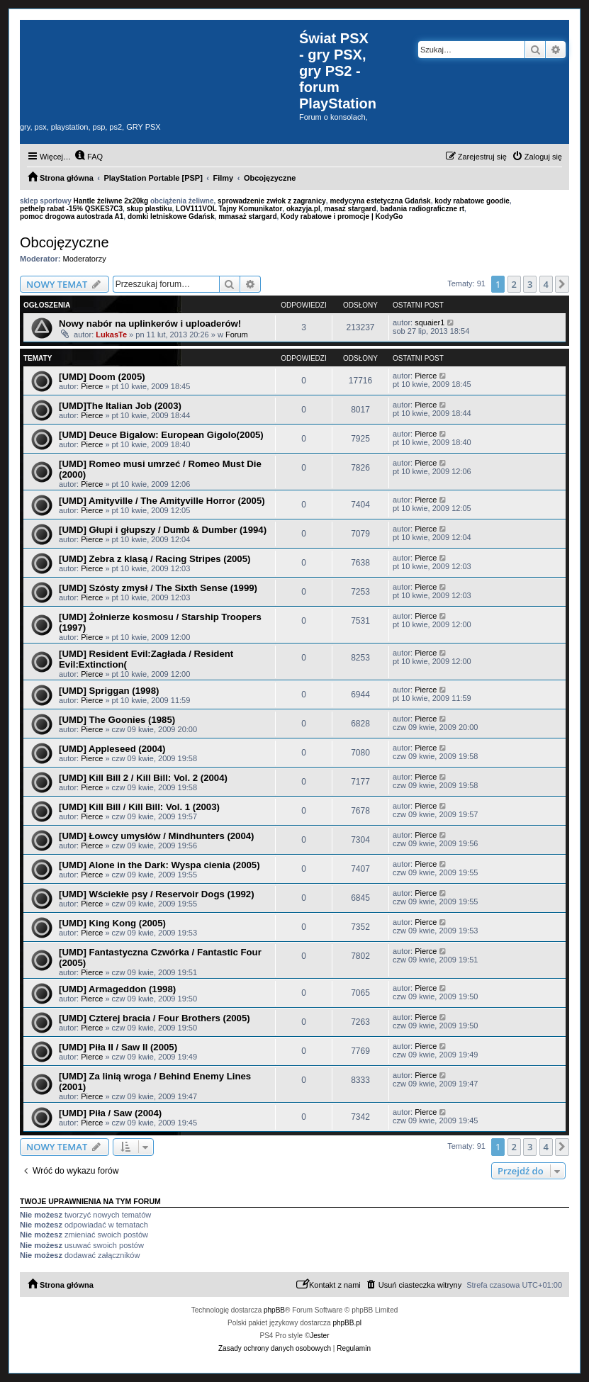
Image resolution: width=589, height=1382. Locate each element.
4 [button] (546, 284)
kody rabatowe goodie (472, 201)
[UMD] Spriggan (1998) (109, 690)
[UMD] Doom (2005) (102, 376)
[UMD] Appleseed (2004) (112, 748)
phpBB (274, 1310)
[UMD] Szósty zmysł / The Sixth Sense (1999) (158, 588)
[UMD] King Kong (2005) (112, 923)
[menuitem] (88, 156)
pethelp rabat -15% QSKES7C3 (71, 209)
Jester (319, 1335)
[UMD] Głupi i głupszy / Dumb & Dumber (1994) (163, 529)
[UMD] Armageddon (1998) (117, 989)
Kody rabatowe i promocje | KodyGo (342, 216)
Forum (236, 334)
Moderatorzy (84, 258)
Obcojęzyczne (64, 242)
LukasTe (111, 334)
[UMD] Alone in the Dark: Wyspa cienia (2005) (159, 865)
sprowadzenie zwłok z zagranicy (272, 201)
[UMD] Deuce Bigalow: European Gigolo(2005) (161, 434)
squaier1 (429, 322)
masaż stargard (350, 209)
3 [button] (529, 284)
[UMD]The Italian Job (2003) (120, 405)
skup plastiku (149, 209)
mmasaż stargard (247, 216)
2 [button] (514, 284)
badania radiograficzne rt (422, 209)
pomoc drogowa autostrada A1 (71, 216)
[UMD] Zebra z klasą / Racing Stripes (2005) (154, 559)
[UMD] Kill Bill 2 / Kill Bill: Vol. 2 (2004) (143, 778)
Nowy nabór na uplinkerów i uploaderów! (150, 323)
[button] (562, 284)
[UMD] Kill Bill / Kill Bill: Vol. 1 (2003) (139, 807)
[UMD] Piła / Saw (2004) (110, 1113)
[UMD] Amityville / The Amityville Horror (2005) (162, 500)
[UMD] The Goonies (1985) (117, 719)
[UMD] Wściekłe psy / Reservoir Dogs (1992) (156, 894)
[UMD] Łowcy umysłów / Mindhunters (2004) (156, 836)
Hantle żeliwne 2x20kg (111, 201)
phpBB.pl (346, 1323)
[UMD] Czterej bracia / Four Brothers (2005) (154, 1018)
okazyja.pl (303, 209)
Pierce (92, 386)
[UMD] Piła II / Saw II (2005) (118, 1047)
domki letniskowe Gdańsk (171, 216)
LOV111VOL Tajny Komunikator (229, 209)
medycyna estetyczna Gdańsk (380, 201)
